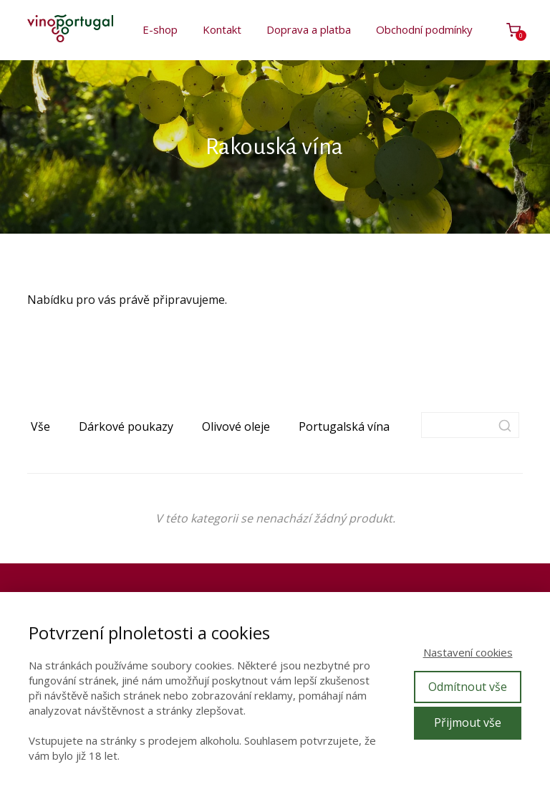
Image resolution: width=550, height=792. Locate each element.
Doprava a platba (308, 29)
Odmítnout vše (467, 687)
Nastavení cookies (468, 652)
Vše (40, 426)
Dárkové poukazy (126, 426)
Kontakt (222, 29)
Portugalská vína (344, 426)
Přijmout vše (467, 722)
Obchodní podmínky (424, 29)
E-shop (160, 29)
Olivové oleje (236, 426)
